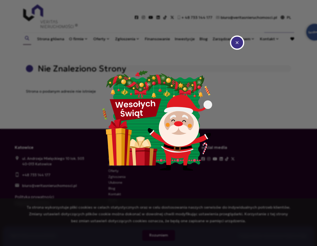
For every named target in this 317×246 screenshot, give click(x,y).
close (237, 42)
